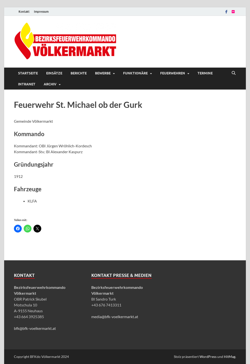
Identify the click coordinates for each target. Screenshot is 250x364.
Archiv (50, 84)
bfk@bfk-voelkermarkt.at (35, 328)
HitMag (229, 356)
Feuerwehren (172, 73)
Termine (205, 73)
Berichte (79, 73)
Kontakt (24, 11)
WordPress (208, 356)
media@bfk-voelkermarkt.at (114, 316)
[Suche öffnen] (233, 73)
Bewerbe (103, 73)
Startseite (28, 73)
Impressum (41, 11)
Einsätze (54, 73)
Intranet (26, 84)
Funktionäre (135, 73)
